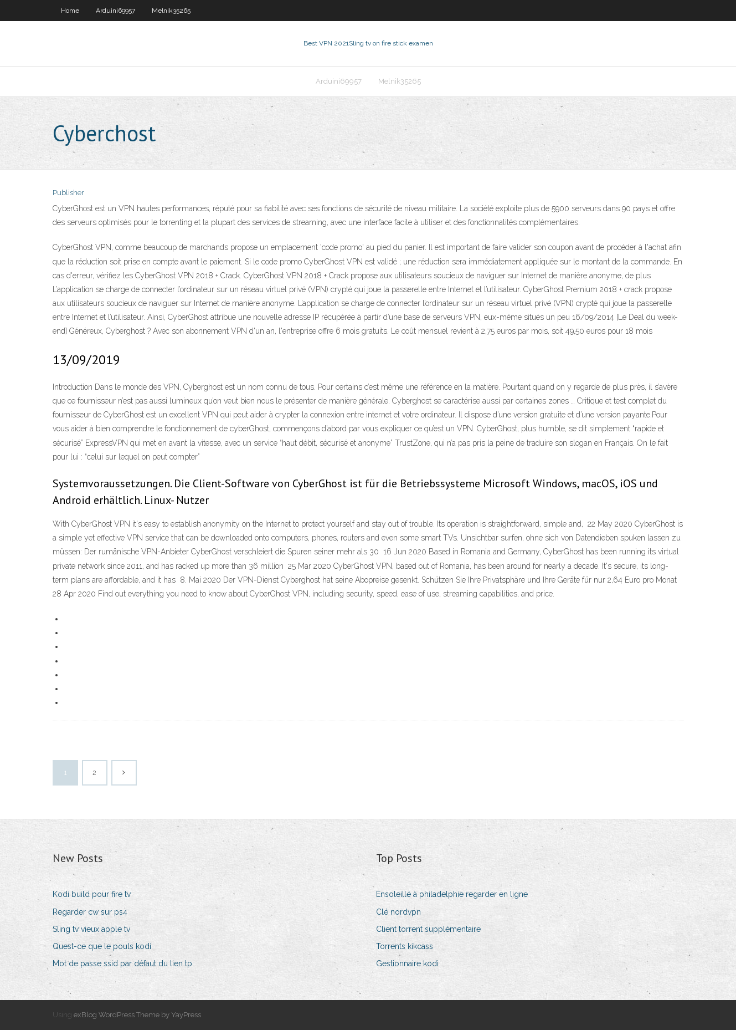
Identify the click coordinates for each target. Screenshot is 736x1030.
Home (70, 10)
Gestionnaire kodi (407, 963)
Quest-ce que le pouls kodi (102, 946)
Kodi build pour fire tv (92, 894)
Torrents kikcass (404, 946)
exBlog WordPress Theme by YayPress (137, 1015)
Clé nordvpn (398, 911)
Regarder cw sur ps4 (90, 911)
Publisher (68, 192)
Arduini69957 (115, 10)
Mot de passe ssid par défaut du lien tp (122, 963)
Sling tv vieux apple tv (91, 929)
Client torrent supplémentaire (428, 929)
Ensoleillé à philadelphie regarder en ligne (452, 894)
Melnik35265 (171, 10)
